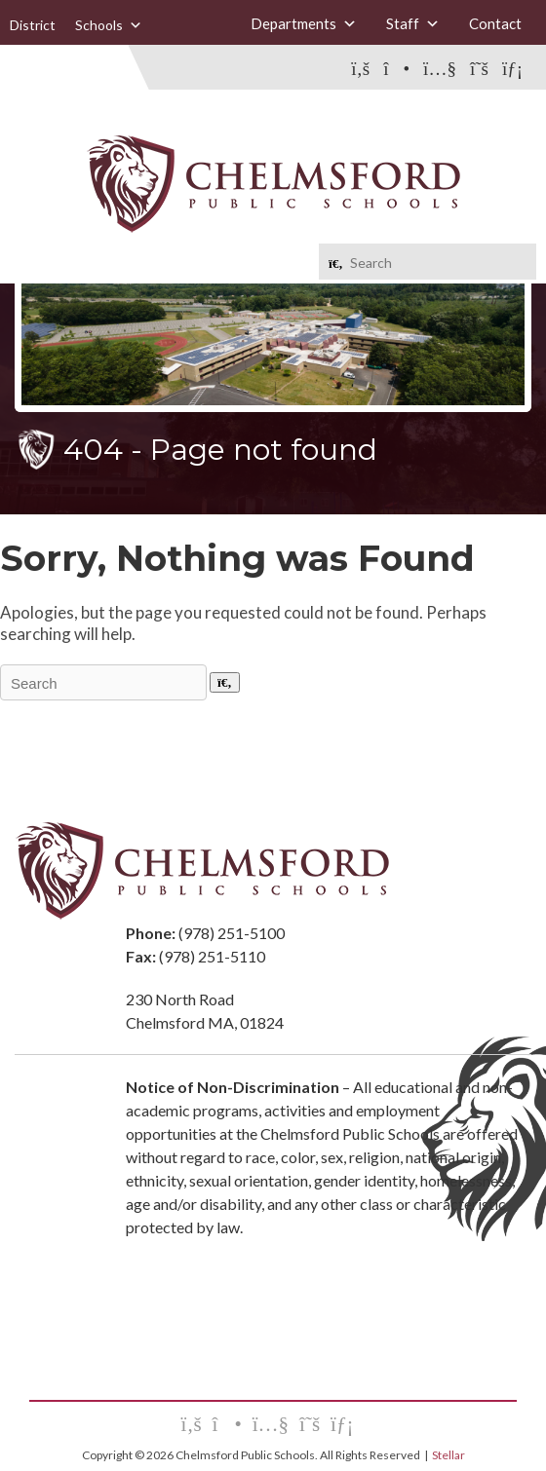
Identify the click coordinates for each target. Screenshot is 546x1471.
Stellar (448, 1455)
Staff (413, 24)
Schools (108, 25)
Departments (304, 24)
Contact (495, 23)
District (33, 25)
